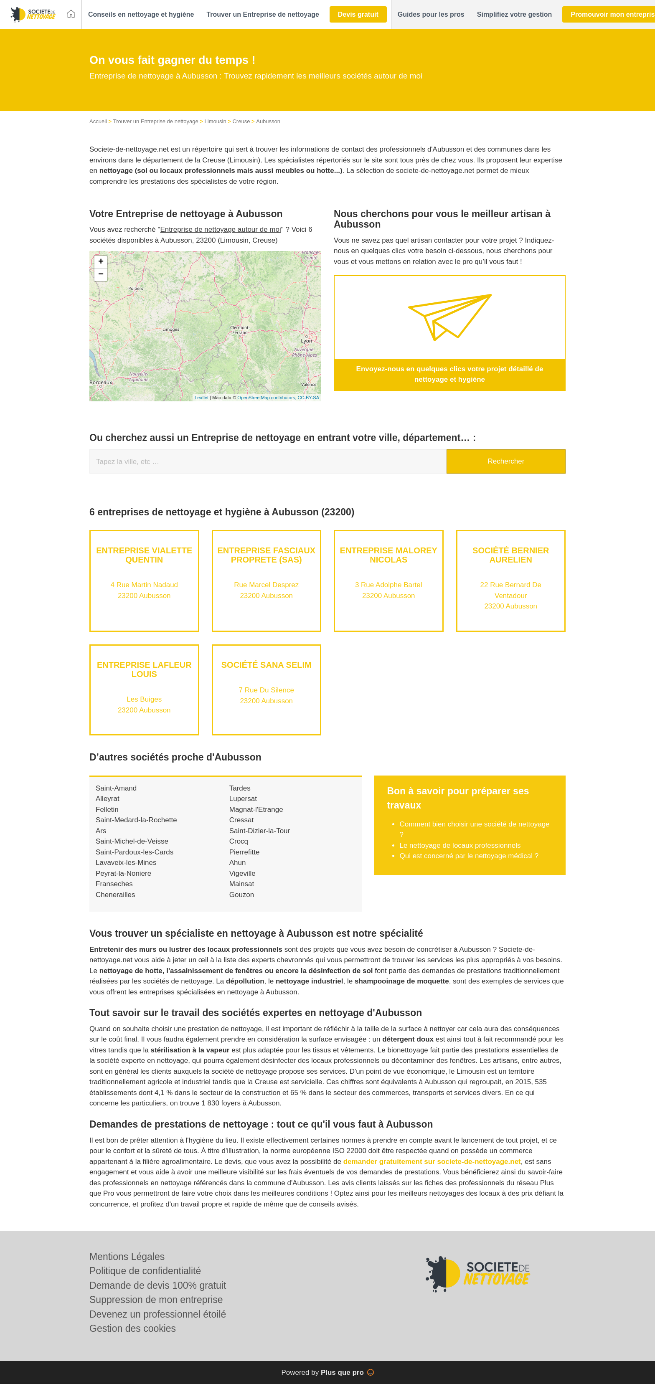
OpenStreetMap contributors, (267, 397)
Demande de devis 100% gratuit (157, 1285)
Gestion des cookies (132, 1328)
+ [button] (101, 262)
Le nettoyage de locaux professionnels (459, 845)
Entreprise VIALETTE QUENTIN (144, 555)
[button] (141, 15)
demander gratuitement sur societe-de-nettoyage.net (432, 1162)
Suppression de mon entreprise (156, 1299)
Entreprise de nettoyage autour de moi (220, 229)
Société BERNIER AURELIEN (510, 555)
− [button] (101, 275)
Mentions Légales (127, 1256)
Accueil (98, 121)
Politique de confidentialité (145, 1270)
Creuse (241, 121)
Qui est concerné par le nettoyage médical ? (468, 856)
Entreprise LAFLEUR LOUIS (144, 669)
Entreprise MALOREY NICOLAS (388, 555)
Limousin (215, 121)
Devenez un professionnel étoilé (157, 1314)
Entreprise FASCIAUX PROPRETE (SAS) (266, 555)
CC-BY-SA (308, 397)
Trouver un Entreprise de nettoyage (155, 121)
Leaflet (201, 397)
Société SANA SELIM (266, 664)
